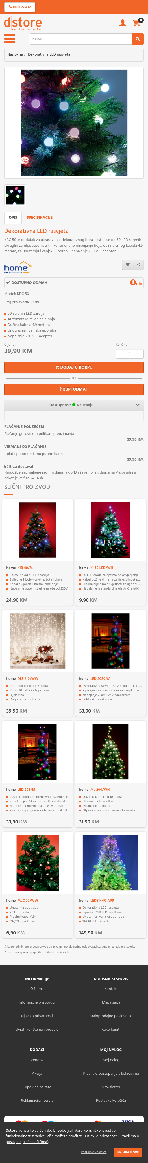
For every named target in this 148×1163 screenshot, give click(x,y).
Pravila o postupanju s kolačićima (111, 1073)
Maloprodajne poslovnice (111, 1016)
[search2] (138, 39)
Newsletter (111, 1087)
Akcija (37, 1073)
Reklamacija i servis (37, 1101)
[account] (122, 24)
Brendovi (37, 1060)
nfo (136, 284)
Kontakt (110, 989)
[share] (138, 265)
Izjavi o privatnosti (102, 1136)
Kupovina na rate (37, 1087)
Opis (13, 217)
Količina (121, 345)
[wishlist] (127, 265)
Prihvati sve (128, 1152)
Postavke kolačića (94, 1152)
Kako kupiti (111, 1029)
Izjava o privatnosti (37, 1016)
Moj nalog (111, 1060)
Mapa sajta (111, 1002)
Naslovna (15, 54)
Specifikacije (40, 217)
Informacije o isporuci (37, 1002)
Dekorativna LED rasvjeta (49, 54)
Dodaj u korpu (74, 367)
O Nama (37, 989)
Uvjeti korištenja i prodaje (37, 1029)
